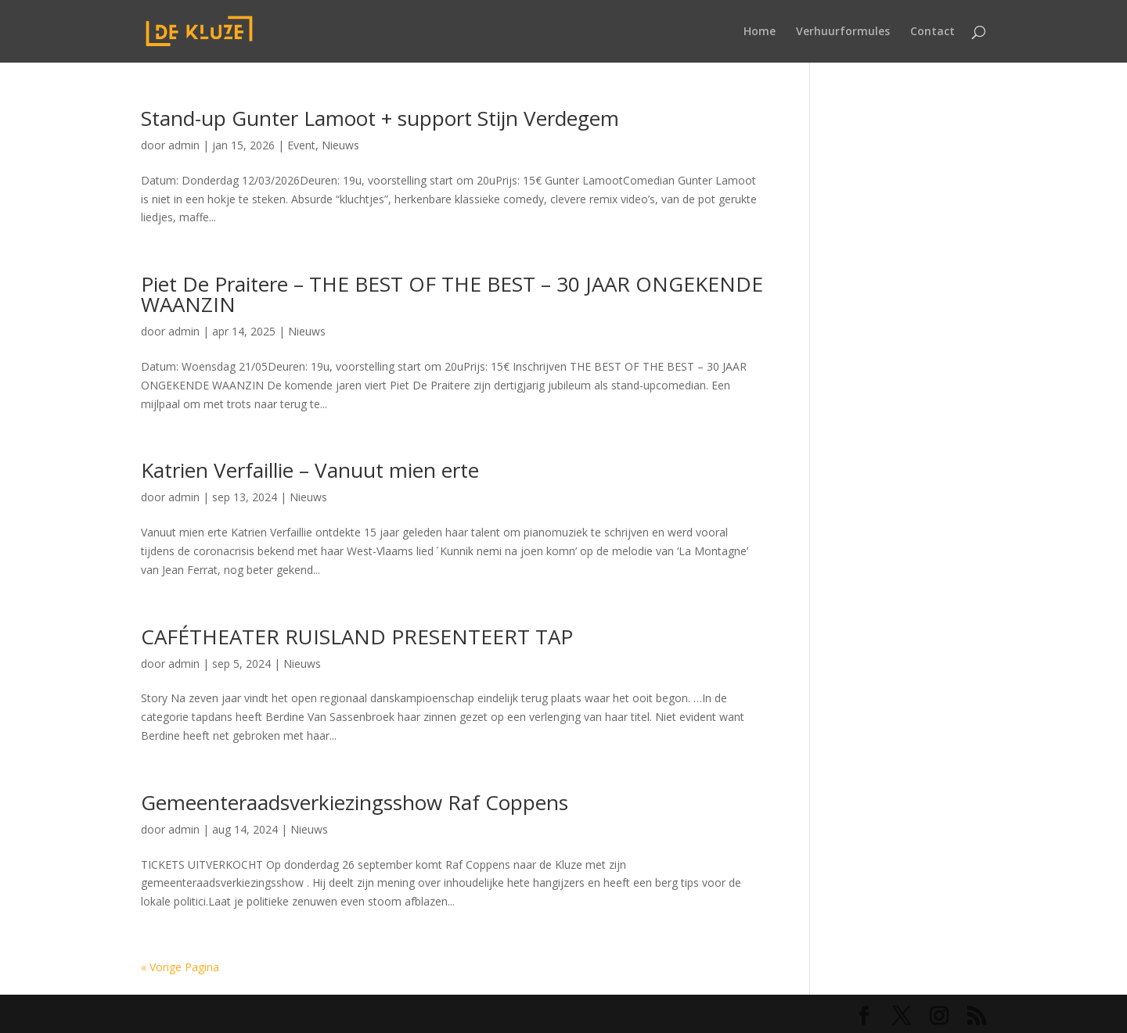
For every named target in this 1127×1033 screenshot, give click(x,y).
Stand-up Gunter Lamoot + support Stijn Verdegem (380, 118)
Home (760, 32)
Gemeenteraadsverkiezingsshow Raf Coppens (354, 802)
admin (184, 145)
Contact (932, 32)
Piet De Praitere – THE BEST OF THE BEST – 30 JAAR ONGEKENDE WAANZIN (452, 294)
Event (301, 145)
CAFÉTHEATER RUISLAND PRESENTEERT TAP (357, 636)
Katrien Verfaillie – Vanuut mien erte (310, 470)
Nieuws (340, 145)
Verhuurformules (843, 32)
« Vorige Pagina (180, 966)
